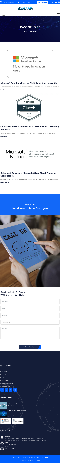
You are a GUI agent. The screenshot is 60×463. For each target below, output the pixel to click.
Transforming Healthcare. (16, 403)
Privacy (38, 460)
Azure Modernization (7, 383)
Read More (4, 90)
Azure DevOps (6, 386)
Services (30, 460)
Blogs (3, 377)
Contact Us (5, 371)
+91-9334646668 (24, 2)
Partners (4, 374)
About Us (22, 460)
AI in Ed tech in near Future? (17, 410)
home (25, 31)
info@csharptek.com (7, 2)
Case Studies (5, 380)
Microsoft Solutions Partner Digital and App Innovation (29, 83)
